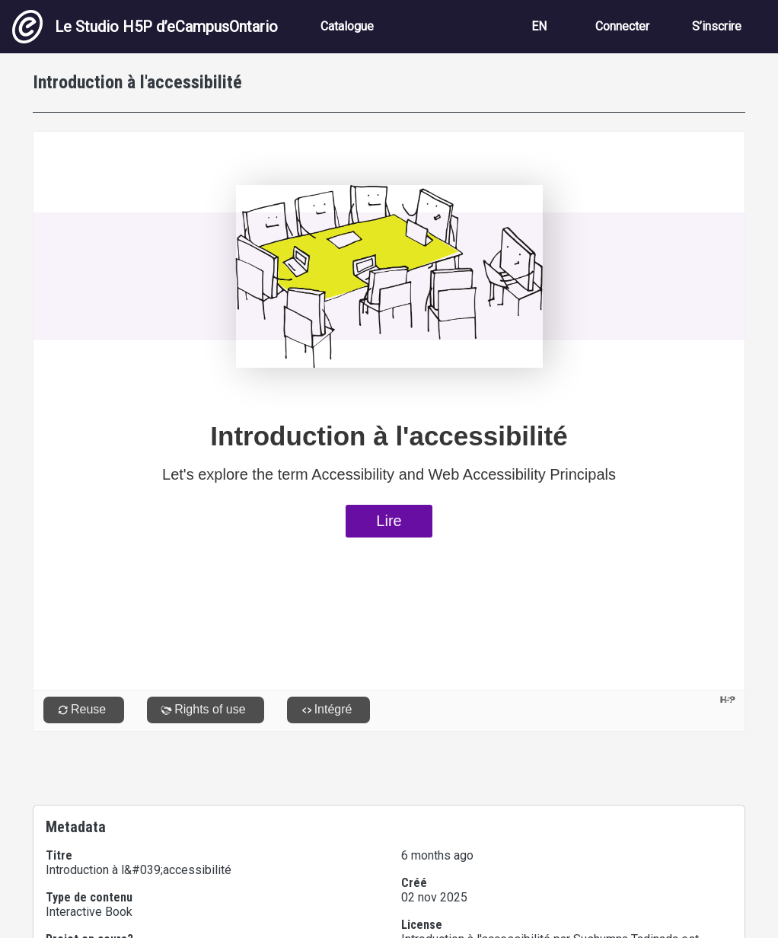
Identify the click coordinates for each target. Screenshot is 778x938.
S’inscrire (716, 26)
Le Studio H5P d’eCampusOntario (145, 26)
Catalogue (347, 26)
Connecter (622, 26)
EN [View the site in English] (539, 26)
